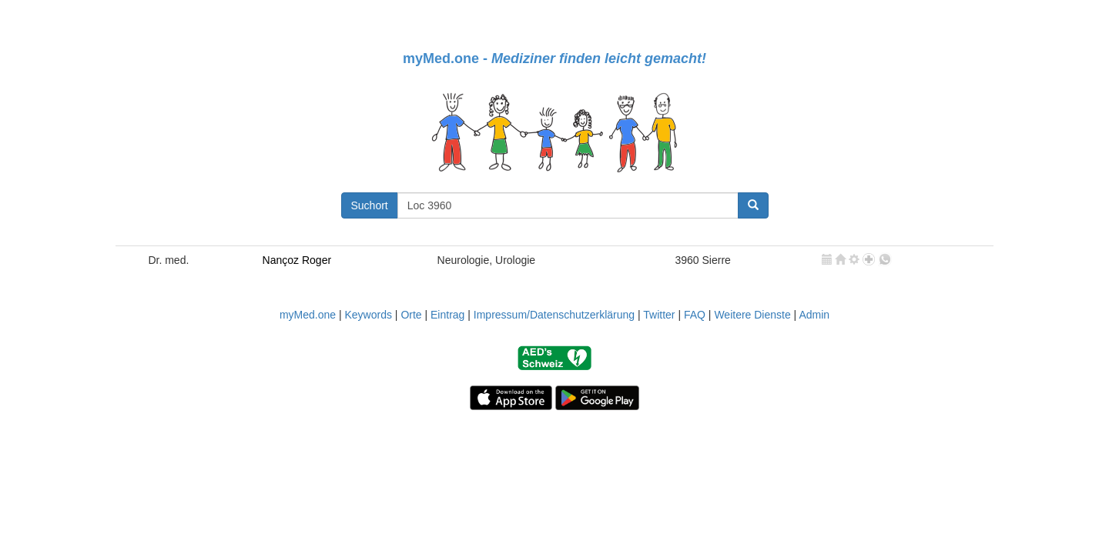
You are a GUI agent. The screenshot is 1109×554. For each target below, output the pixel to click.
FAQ (694, 315)
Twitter (659, 315)
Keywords (367, 315)
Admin (814, 315)
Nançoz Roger (297, 260)
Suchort (369, 205)
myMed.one (308, 315)
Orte (410, 315)
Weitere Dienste (752, 315)
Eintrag (447, 315)
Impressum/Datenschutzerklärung (554, 315)
